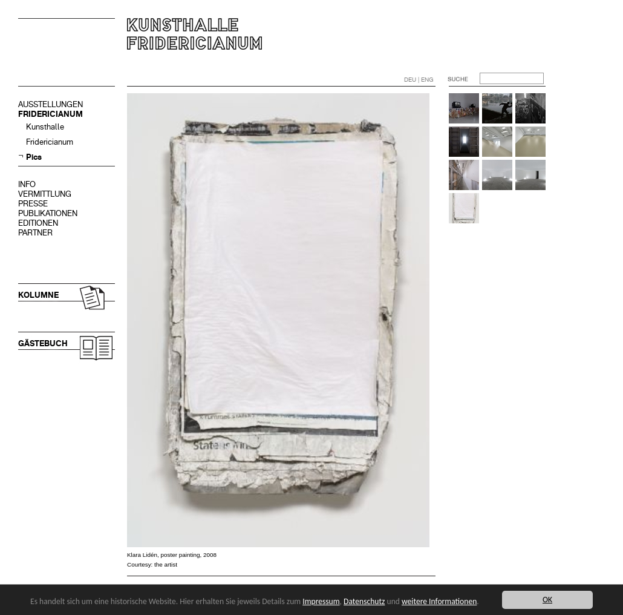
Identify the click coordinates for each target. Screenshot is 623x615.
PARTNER (35, 232)
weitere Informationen (439, 601)
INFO (27, 184)
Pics (34, 157)
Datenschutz (364, 601)
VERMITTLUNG (44, 194)
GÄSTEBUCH (43, 343)
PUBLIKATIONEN (47, 213)
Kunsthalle (45, 126)
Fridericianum (49, 141)
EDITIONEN (38, 223)
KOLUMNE (38, 295)
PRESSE (33, 203)
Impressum (320, 601)
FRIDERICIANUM (50, 114)
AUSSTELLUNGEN (50, 104)
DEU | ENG (419, 79)
